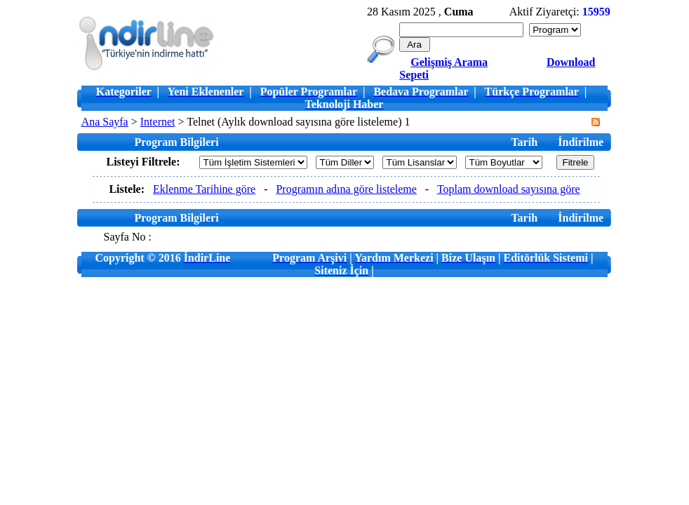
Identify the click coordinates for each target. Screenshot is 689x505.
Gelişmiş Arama (449, 62)
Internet (157, 122)
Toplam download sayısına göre (508, 189)
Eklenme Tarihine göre (204, 189)
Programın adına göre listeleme (346, 189)
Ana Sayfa (104, 122)
